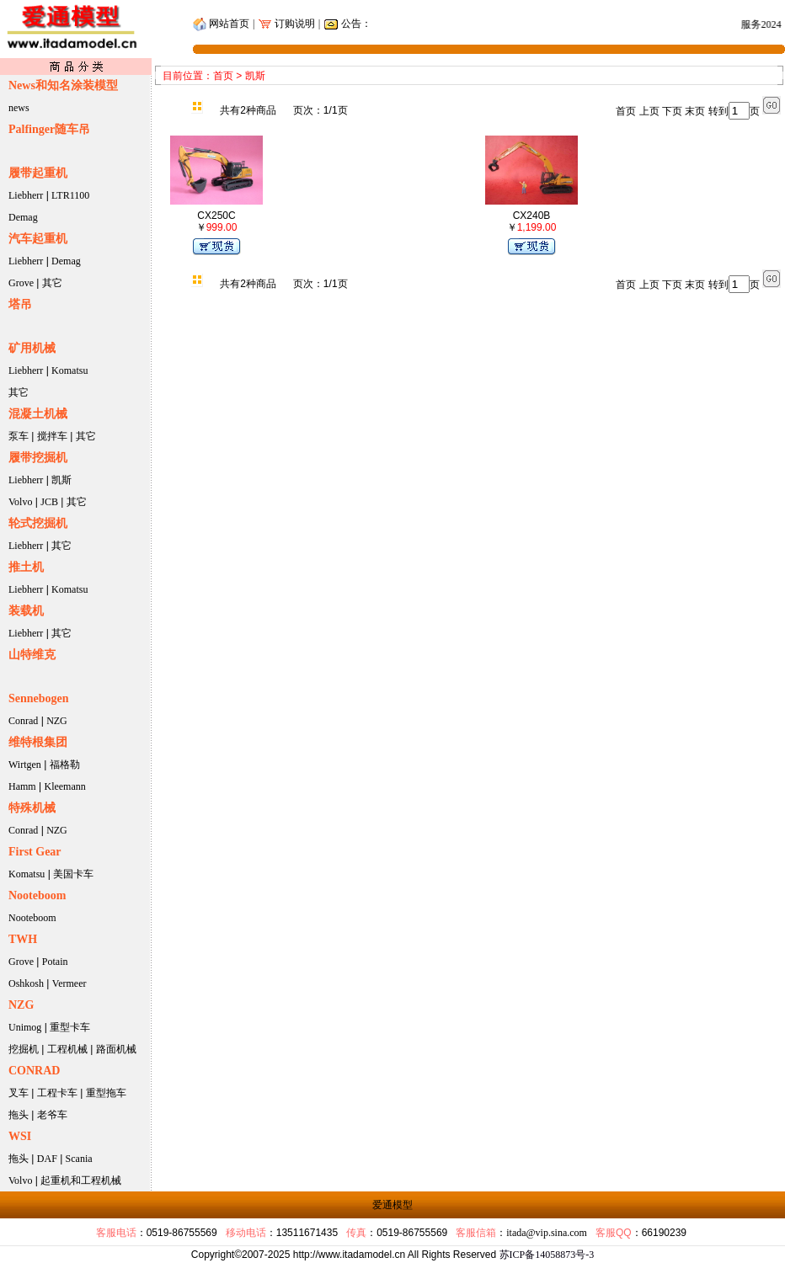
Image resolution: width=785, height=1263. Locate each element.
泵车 (18, 436)
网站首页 (221, 23)
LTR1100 (70, 195)
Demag (23, 217)
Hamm (22, 786)
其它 (52, 283)
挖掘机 (23, 1049)
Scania (79, 1158)
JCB (49, 502)
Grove (21, 283)
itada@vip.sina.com (546, 1233)
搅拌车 (52, 436)
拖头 (18, 1115)
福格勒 (65, 764)
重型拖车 (106, 1093)
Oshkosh (26, 983)
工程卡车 (57, 1093)
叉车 (18, 1093)
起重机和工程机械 (80, 1180)
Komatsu (69, 370)
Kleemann (64, 786)
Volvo (20, 502)
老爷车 (52, 1115)
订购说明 (293, 23)
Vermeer (69, 983)
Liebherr (25, 195)
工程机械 (67, 1049)
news (18, 108)
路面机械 (116, 1049)
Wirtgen (24, 764)
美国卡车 (73, 874)
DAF (47, 1158)
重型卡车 (70, 1027)
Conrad (23, 721)
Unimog (24, 1027)
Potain (55, 961)
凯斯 (61, 480)
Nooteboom (32, 918)
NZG (56, 721)
